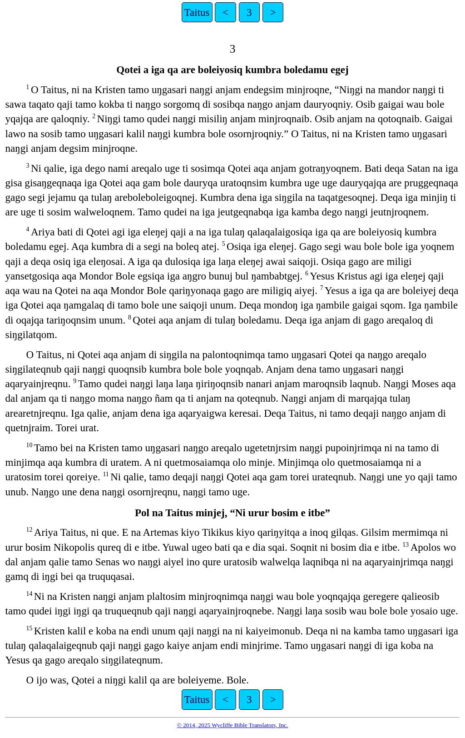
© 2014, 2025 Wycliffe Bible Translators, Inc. (232, 725)
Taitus (197, 12)
